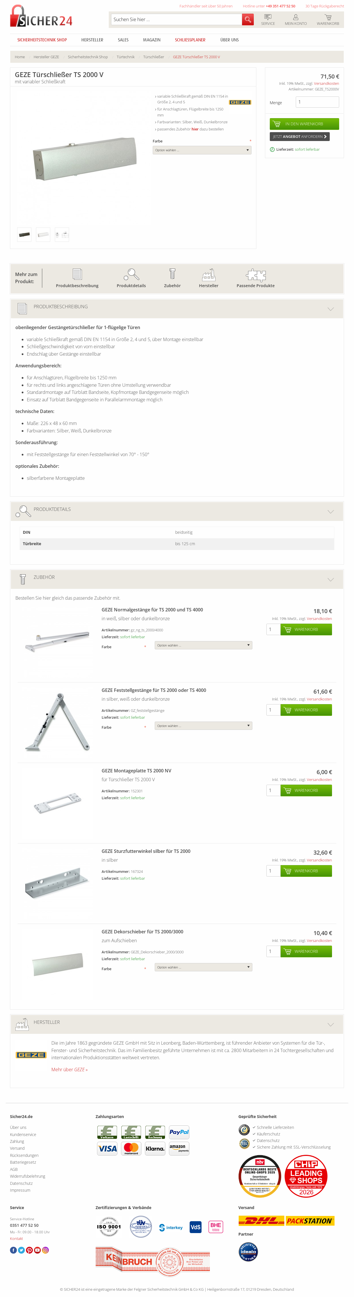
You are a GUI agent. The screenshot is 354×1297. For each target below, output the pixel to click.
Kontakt (16, 1238)
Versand (17, 1148)
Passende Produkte (256, 285)
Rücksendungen (24, 1155)
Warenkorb (327, 20)
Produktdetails (131, 285)
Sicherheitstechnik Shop (42, 40)
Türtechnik (125, 56)
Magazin (151, 40)
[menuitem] (24, 57)
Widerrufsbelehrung (27, 1176)
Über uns (229, 40)
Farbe (202, 141)
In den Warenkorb (304, 123)
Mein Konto (295, 20)
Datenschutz (21, 1183)
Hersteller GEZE (46, 56)
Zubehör (172, 285)
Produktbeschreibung (77, 285)
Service (268, 20)
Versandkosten (326, 83)
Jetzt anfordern (300, 136)
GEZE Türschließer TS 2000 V (196, 56)
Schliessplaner (190, 40)
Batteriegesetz (23, 1162)
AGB (14, 1169)
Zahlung (17, 1141)
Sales (123, 40)
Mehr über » (69, 1069)
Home (20, 56)
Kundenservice (23, 1134)
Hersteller (92, 40)
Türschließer (153, 56)
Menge (276, 102)
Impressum (20, 1190)
